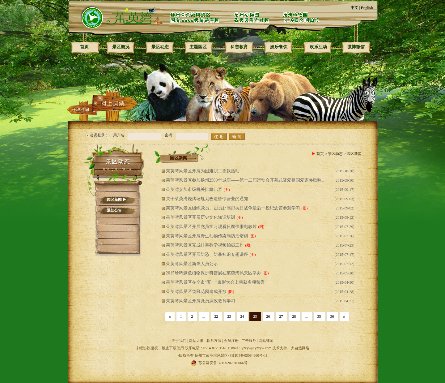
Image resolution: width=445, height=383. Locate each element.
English (367, 8)
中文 (354, 8)
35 (319, 316)
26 (268, 316)
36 (332, 316)
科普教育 (239, 47)
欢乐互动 (318, 47)
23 (229, 316)
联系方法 (213, 340)
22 (216, 316)
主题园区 (198, 47)
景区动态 (160, 47)
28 (294, 316)
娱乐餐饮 (278, 47)
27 (281, 316)
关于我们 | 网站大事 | (189, 340)
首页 (84, 47)
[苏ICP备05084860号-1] (248, 355)
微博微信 (356, 47)
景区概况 (120, 47)
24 (242, 316)
